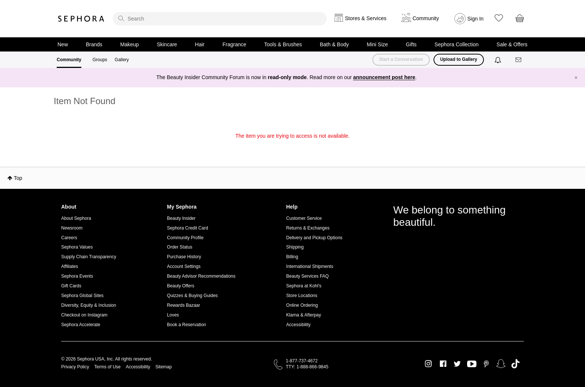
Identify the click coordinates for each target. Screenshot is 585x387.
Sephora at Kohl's (303, 285)
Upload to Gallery (458, 59)
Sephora (81, 19)
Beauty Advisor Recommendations (201, 276)
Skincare (167, 44)
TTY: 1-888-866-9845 (307, 366)
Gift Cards (71, 285)
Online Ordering (302, 305)
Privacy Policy (75, 366)
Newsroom (71, 228)
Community (69, 59)
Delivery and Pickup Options (314, 237)
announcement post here (384, 77)
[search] (220, 18)
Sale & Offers (512, 44)
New (62, 44)
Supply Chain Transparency (88, 256)
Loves (173, 315)
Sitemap (163, 366)
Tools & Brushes (283, 44)
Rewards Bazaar (183, 305)
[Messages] (519, 60)
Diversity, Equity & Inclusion (88, 305)
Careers (69, 237)
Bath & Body (334, 44)
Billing (292, 256)
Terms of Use (107, 366)
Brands (94, 44)
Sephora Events (77, 276)
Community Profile (185, 237)
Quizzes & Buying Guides (192, 295)
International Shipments (309, 266)
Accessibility (298, 324)
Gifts (411, 44)
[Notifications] (498, 59)
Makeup (129, 44)
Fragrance (234, 44)
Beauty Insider (181, 218)
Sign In (475, 19)
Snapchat (501, 363)
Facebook (443, 363)
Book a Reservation (186, 324)
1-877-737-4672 (301, 360)
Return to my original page (292, 146)
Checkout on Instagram (84, 315)
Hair (200, 44)
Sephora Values (77, 247)
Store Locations (301, 295)
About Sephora (76, 218)
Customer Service (304, 218)
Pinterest (486, 363)
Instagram (428, 363)
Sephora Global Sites (82, 295)
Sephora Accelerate (80, 324)
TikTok (515, 363)
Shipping (295, 247)
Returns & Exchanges (307, 228)
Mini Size (377, 44)
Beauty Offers (180, 285)
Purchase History (184, 256)
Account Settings (184, 266)
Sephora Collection (457, 44)
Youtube (471, 364)
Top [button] (18, 178)
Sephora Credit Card (187, 228)
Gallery (122, 59)
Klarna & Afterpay (303, 315)
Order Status (180, 247)
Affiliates (69, 266)
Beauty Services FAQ (307, 276)
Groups (100, 59)
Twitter (457, 363)
